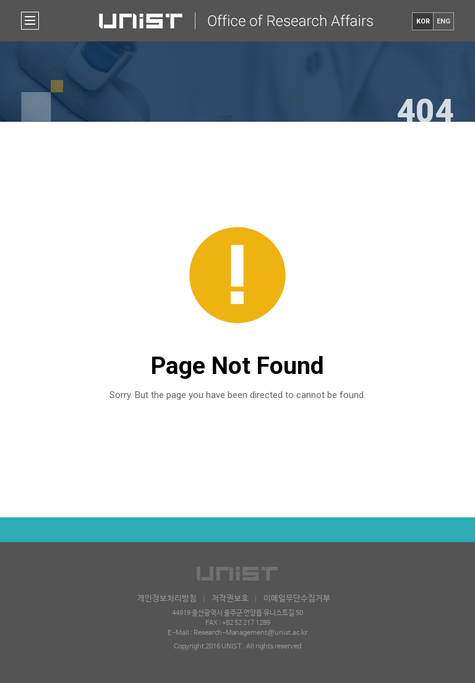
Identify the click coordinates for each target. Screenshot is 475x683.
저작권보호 (230, 598)
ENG (443, 21)
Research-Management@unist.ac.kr (250, 633)
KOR (423, 21)
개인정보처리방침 (167, 598)
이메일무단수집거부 (296, 598)
